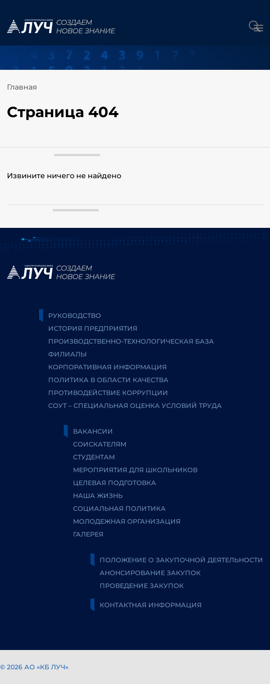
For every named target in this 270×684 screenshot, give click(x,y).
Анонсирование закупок (150, 573)
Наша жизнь (98, 496)
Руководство (74, 315)
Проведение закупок (142, 586)
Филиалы (67, 354)
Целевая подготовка (114, 483)
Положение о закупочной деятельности (181, 560)
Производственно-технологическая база (131, 341)
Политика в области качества (108, 380)
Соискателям (99, 444)
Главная (22, 87)
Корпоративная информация (107, 367)
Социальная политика (119, 508)
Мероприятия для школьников (135, 470)
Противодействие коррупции (108, 393)
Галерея (88, 534)
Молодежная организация (126, 521)
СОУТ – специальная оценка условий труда (135, 405)
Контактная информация (151, 605)
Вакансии (93, 431)
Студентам (94, 457)
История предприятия (92, 328)
